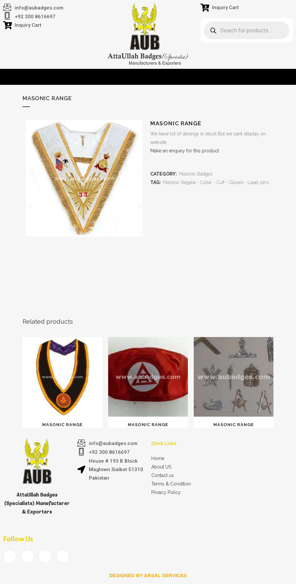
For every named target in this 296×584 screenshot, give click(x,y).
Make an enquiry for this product (184, 150)
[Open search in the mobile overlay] (247, 30)
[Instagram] (62, 556)
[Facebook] (9, 556)
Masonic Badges (195, 174)
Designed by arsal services (148, 575)
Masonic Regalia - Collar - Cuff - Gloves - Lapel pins (216, 182)
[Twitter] (27, 556)
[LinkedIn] (45, 556)
